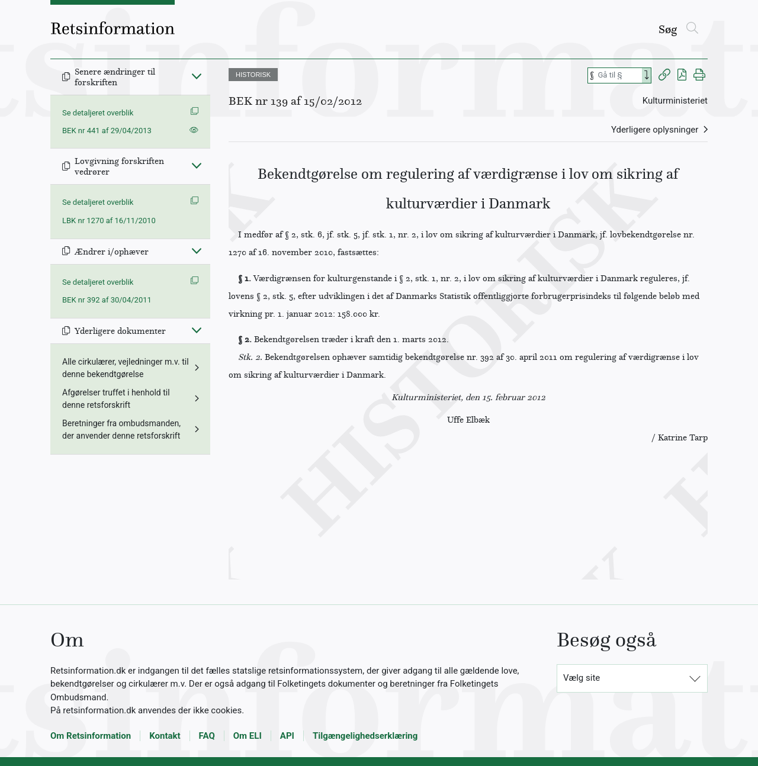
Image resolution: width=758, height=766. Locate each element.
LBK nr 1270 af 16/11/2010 (109, 220)
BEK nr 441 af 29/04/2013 (107, 130)
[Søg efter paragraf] (619, 75)
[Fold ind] (196, 76)
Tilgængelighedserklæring (365, 735)
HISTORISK (253, 74)
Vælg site (581, 677)
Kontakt (164, 735)
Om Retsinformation (90, 735)
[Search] (646, 75)
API (287, 735)
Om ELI (247, 735)
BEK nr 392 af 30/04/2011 (107, 299)
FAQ (207, 735)
